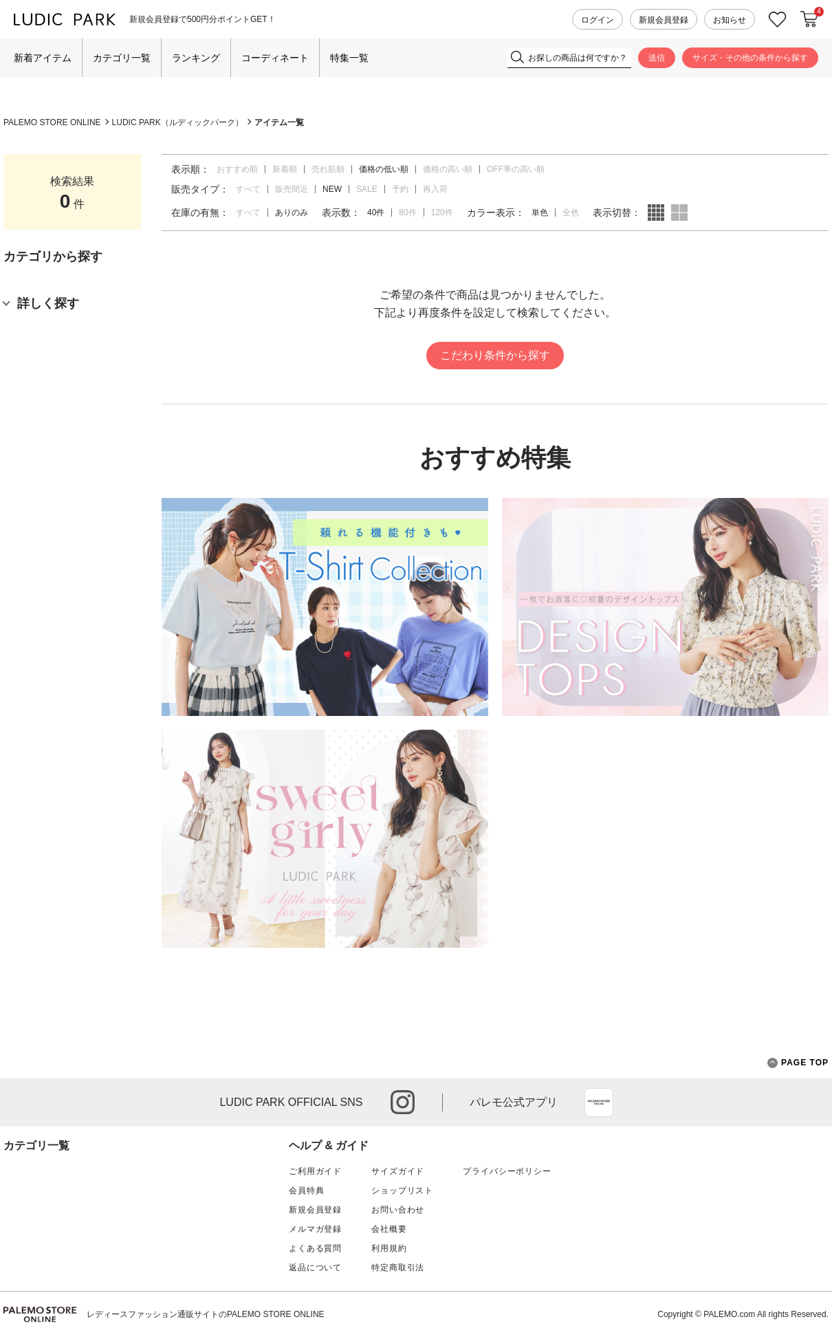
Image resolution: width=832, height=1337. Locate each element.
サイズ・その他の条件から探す (750, 58)
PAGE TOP (798, 1063)
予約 (400, 189)
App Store (599, 1102)
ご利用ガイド (315, 1171)
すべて (248, 189)
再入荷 (435, 189)
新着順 (284, 169)
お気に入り (778, 20)
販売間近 (291, 189)
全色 (570, 212)
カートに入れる (809, 19)
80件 (407, 212)
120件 (442, 212)
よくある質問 (315, 1248)
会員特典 (306, 1190)
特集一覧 (349, 57)
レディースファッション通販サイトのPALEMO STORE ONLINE (206, 1314)
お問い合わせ (397, 1210)
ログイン (597, 20)
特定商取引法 (397, 1267)
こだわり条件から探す (495, 355)
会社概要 (388, 1229)
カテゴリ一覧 (122, 57)
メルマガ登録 (315, 1229)
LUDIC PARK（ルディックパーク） (177, 122)
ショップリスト (402, 1190)
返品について (315, 1267)
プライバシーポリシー (507, 1171)
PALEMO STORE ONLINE (52, 122)
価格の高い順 (447, 169)
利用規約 (388, 1248)
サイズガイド (397, 1171)
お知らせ (729, 20)
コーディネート (275, 57)
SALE (366, 189)
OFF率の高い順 (516, 169)
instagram (403, 1102)
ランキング (196, 57)
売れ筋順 (327, 169)
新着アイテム (43, 57)
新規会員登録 (663, 20)
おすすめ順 (237, 169)
